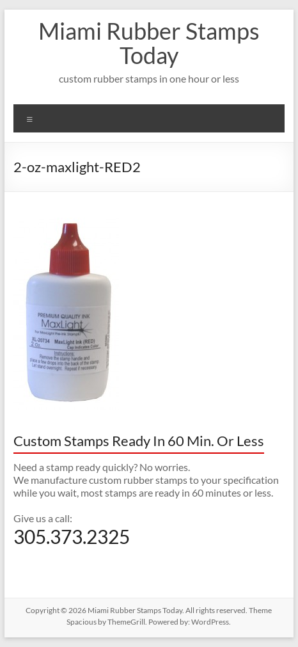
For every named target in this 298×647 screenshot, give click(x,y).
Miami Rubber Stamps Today (149, 43)
